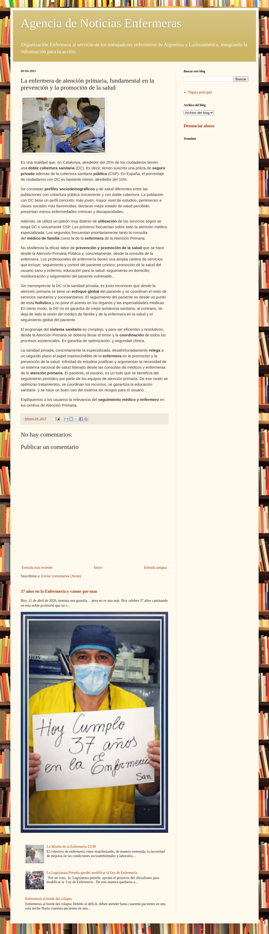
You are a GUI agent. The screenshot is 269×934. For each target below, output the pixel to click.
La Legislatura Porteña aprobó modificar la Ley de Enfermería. (92, 873)
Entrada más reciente (37, 567)
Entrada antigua (155, 567)
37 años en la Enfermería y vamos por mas (59, 591)
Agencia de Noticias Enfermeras (101, 23)
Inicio (98, 567)
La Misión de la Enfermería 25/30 (71, 847)
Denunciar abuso (199, 125)
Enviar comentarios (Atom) (61, 576)
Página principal (200, 92)
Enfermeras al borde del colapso (48, 899)
